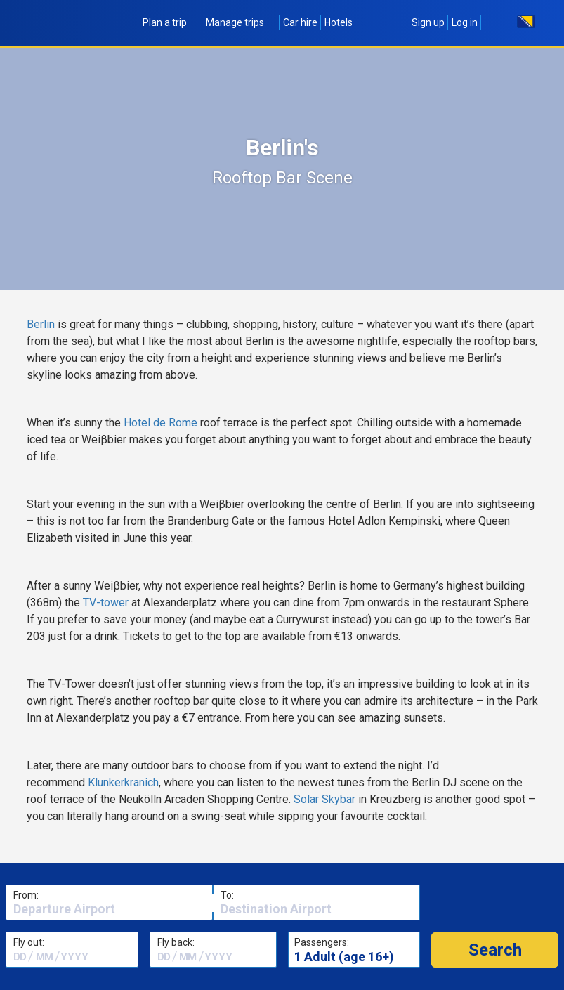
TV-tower (106, 602)
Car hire (300, 22)
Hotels (338, 22)
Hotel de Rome (160, 422)
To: (227, 895)
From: (26, 895)
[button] (494, 950)
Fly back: (176, 942)
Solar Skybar (324, 799)
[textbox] (109, 909)
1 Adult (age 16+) (344, 956)
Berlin (42, 324)
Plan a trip (171, 22)
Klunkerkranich (123, 782)
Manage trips (241, 22)
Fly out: (28, 942)
